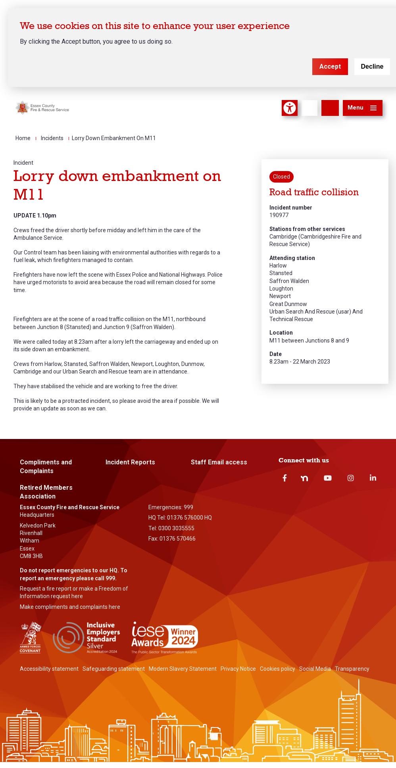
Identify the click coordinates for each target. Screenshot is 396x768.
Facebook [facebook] (285, 477)
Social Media (315, 669)
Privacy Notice (238, 669)
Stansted (280, 273)
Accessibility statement (49, 669)
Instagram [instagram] (351, 477)
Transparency (352, 669)
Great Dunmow (288, 304)
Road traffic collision (314, 192)
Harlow (278, 265)
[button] (363, 108)
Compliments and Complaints (46, 466)
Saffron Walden (289, 281)
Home (23, 138)
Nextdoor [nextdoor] (304, 478)
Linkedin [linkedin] (373, 477)
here (77, 596)
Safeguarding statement (114, 669)
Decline (372, 66)
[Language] (309, 108)
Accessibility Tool (289, 108)
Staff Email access (219, 462)
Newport (280, 296)
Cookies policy (277, 669)
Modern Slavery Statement (183, 669)
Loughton (281, 288)
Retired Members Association (46, 492)
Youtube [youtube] (328, 477)
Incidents (52, 138)
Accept (330, 66)
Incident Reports (130, 462)
